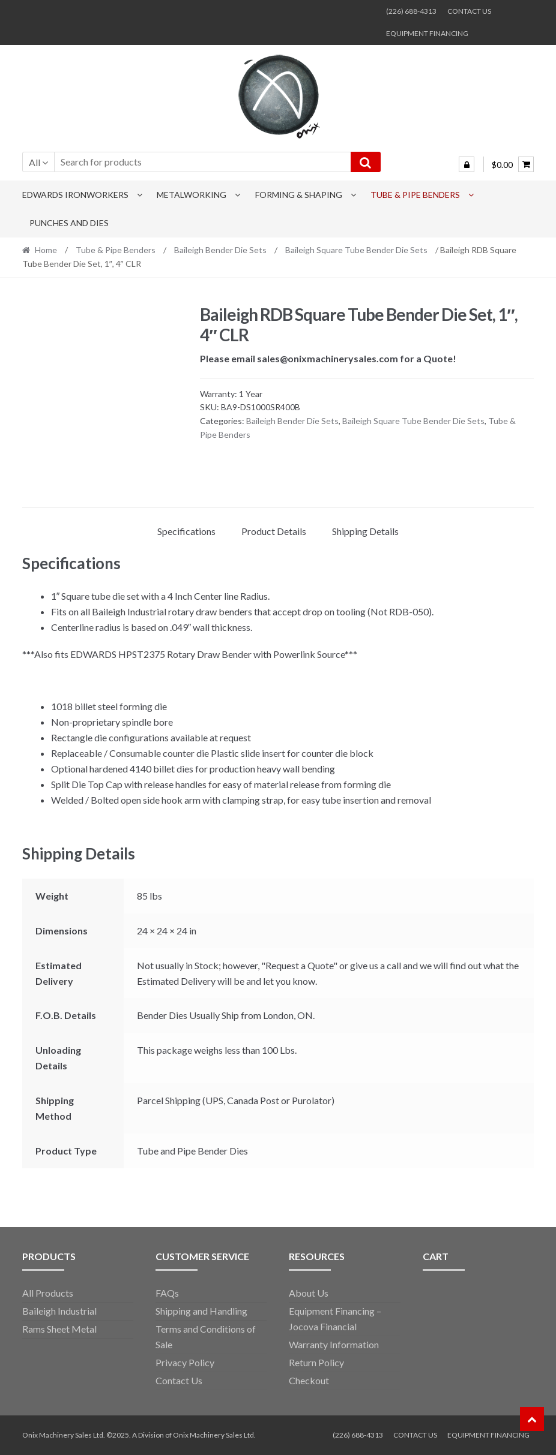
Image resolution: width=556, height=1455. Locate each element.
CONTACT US (469, 11)
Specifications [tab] (186, 531)
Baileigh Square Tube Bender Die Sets (356, 250)
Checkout (309, 1380)
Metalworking (191, 195)
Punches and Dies (69, 223)
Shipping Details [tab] (365, 531)
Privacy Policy (185, 1362)
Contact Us (179, 1380)
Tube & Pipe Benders (415, 195)
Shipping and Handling (201, 1310)
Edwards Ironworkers (75, 195)
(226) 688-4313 (411, 11)
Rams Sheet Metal (59, 1328)
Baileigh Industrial (59, 1310)
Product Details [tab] (273, 531)
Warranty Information (334, 1344)
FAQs (167, 1292)
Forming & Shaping (298, 195)
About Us (308, 1292)
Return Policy (316, 1362)
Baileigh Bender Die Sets (220, 250)
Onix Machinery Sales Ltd (213, 1434)
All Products (47, 1292)
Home (46, 250)
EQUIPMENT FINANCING (427, 33)
